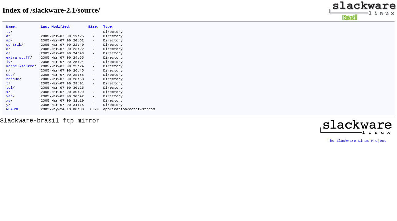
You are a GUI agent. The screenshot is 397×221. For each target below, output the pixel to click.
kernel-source (20, 72)
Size (93, 27)
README (12, 121)
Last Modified (56, 27)
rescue (12, 86)
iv (8, 67)
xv (8, 111)
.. (8, 32)
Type (108, 27)
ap (8, 42)
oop (9, 81)
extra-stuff (18, 62)
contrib (13, 47)
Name (11, 27)
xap (9, 106)
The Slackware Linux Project (357, 151)
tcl (9, 96)
